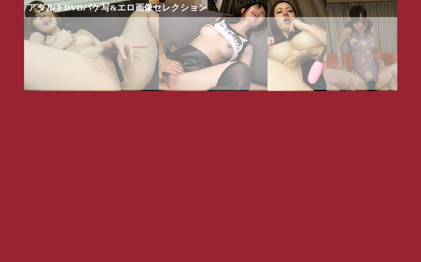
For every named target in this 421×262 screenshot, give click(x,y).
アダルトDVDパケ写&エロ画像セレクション (118, 7)
